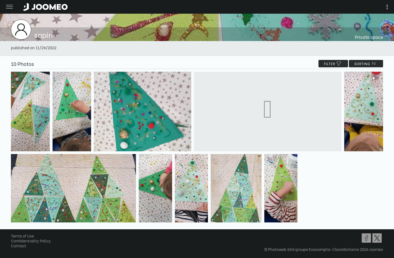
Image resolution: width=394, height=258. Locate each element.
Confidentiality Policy (31, 240)
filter (333, 63)
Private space (369, 37)
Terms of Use (22, 236)
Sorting (366, 63)
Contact (18, 245)
